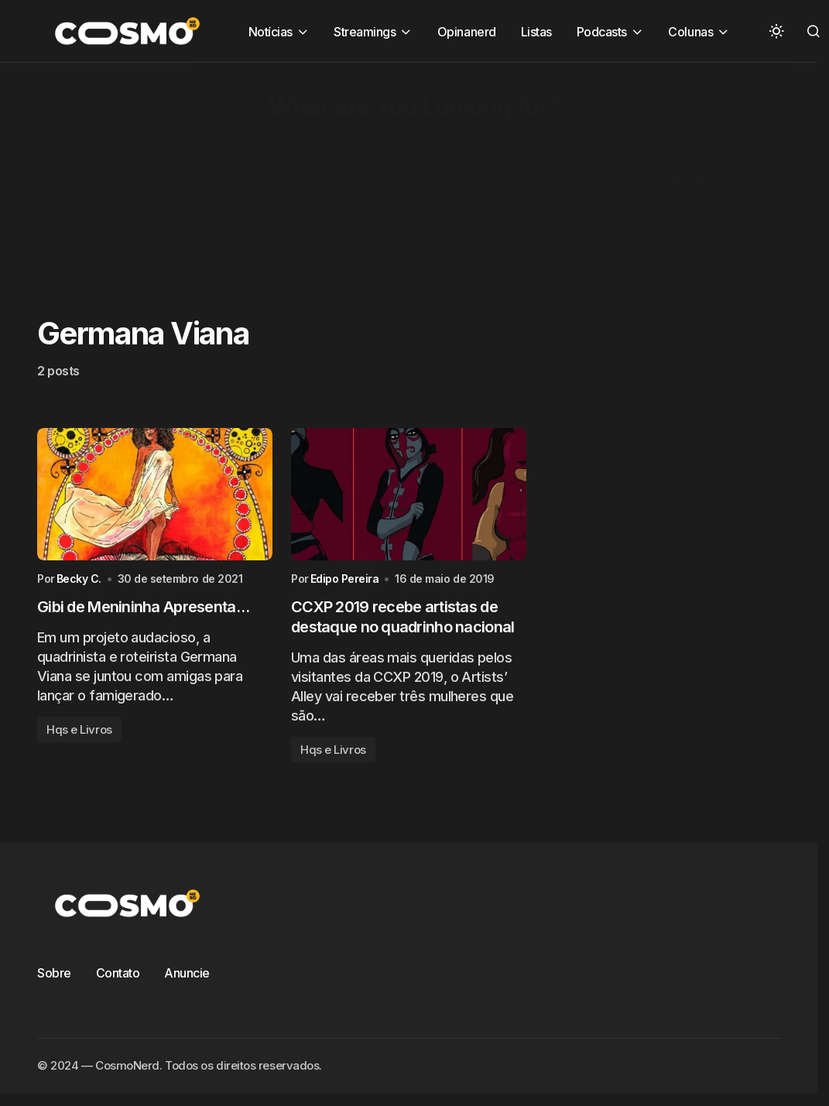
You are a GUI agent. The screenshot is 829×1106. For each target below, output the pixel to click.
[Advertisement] (390, 171)
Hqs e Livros (79, 729)
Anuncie (187, 973)
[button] (776, 30)
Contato (118, 973)
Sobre (54, 973)
